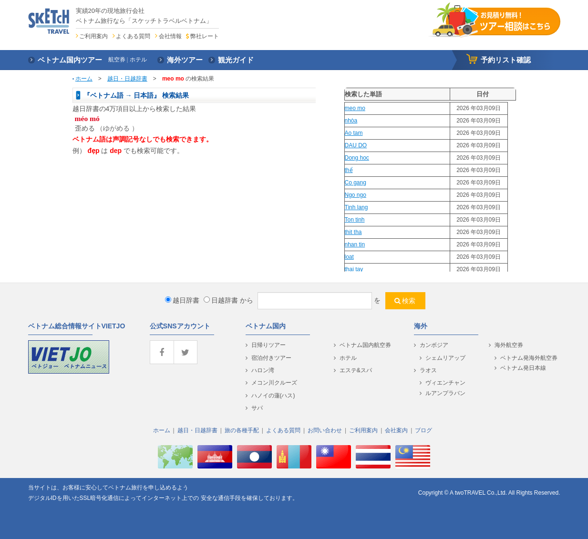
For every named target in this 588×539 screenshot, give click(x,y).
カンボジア (434, 345)
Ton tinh (355, 219)
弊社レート (204, 36)
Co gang (355, 182)
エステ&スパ (356, 370)
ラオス (428, 370)
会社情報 (170, 36)
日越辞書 (221, 300)
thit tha (353, 232)
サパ (257, 408)
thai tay (354, 269)
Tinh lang (356, 207)
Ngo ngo (355, 195)
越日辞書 (182, 300)
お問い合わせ (325, 430)
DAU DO (356, 145)
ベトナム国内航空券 (365, 345)
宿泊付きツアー (271, 358)
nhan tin (355, 244)
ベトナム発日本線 (523, 368)
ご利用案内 (93, 36)
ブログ (423, 430)
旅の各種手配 (242, 430)
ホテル (348, 358)
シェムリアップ (445, 358)
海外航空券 (509, 345)
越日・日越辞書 (127, 78)
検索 (408, 301)
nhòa (351, 120)
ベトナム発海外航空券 (528, 358)
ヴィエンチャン (445, 382)
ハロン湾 (262, 370)
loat (349, 257)
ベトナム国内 (266, 326)
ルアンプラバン (445, 393)
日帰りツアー (268, 345)
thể (349, 170)
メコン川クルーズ (274, 382)
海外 (420, 326)
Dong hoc (357, 157)
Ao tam (354, 133)
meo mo (355, 108)
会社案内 (396, 430)
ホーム (84, 78)
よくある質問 (133, 36)
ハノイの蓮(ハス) (273, 395)
